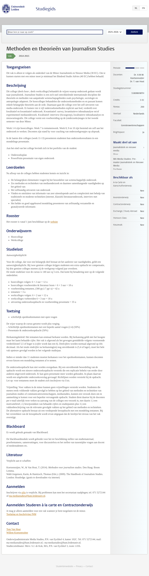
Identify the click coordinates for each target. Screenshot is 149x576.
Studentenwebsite (64, 566)
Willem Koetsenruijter (17, 532)
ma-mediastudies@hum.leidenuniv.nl (27, 496)
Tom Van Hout (13, 529)
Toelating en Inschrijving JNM (21, 514)
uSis (24, 492)
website (54, 221)
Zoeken (134, 32)
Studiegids (46, 9)
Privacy (79, 566)
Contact (89, 566)
